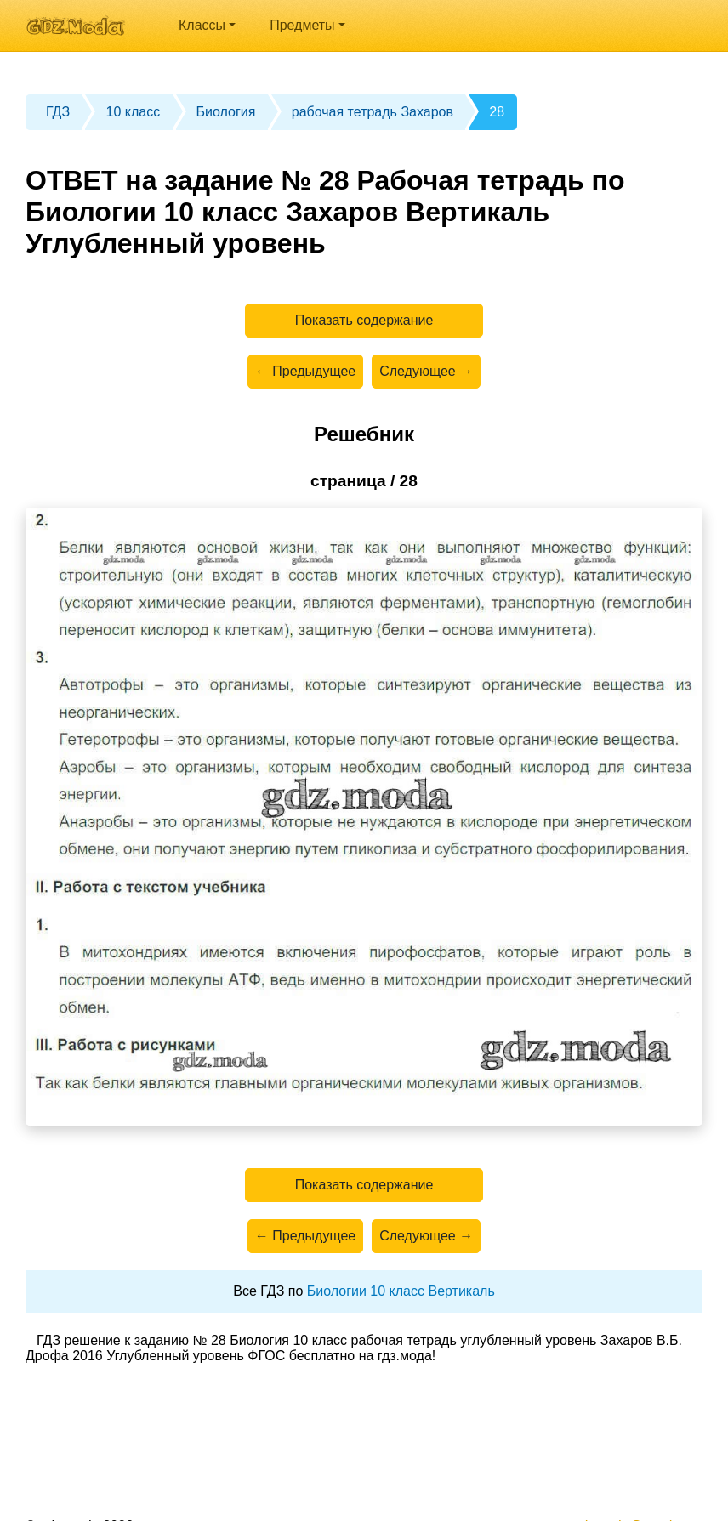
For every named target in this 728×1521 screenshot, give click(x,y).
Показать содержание (364, 320)
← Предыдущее (305, 371)
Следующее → (426, 371)
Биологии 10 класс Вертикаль (401, 1291)
